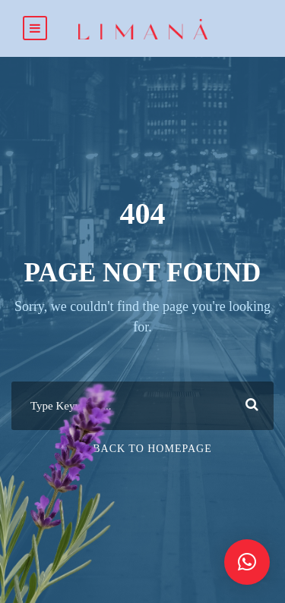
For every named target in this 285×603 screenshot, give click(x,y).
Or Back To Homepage (142, 448)
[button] (247, 562)
